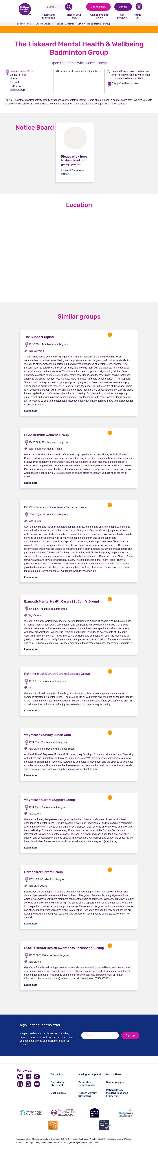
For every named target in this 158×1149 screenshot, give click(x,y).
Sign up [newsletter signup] (130, 1035)
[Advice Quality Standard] (53, 1125)
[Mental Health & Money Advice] (32, 1113)
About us (137, 16)
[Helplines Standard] (126, 1113)
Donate (123, 6)
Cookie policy (58, 1092)
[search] (68, 7)
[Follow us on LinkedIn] (20, 1084)
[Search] (56, 6)
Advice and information (48, 16)
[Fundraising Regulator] (63, 1113)
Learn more (30, 410)
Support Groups (43, 24)
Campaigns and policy (99, 16)
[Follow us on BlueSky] (20, 1076)
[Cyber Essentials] (105, 1125)
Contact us (57, 1074)
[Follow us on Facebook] (28, 1076)
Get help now (98, 6)
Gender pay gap (115, 1082)
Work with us (113, 1074)
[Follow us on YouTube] (37, 1084)
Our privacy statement (57, 1084)
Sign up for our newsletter (40, 1025)
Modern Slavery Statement (87, 1094)
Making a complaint (89, 1074)
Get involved (122, 16)
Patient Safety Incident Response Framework (117, 1093)
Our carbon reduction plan (87, 1084)
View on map (17, 89)
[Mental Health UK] (94, 1113)
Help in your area (74, 16)
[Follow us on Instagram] (37, 1076)
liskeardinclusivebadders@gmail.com (81, 71)
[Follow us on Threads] (28, 1084)
